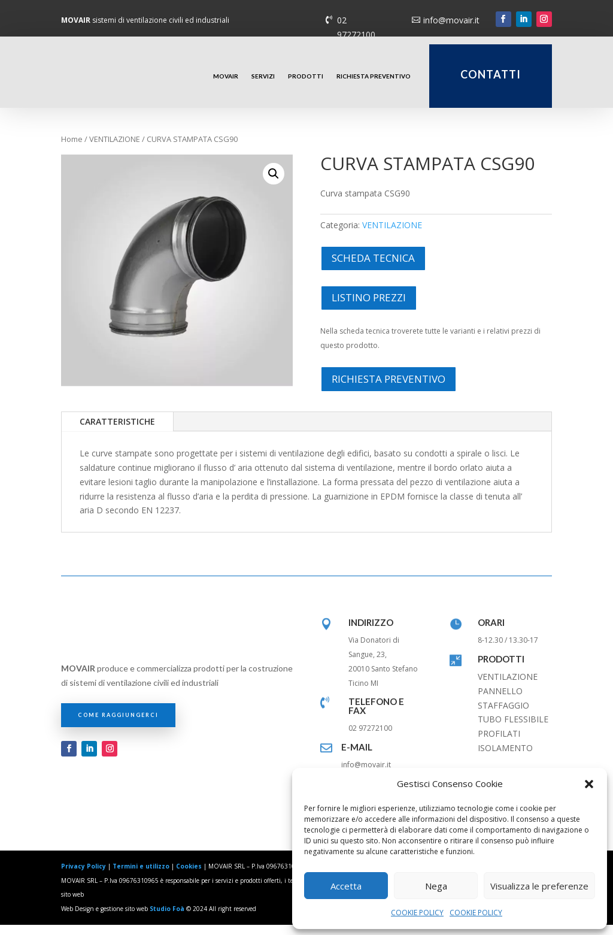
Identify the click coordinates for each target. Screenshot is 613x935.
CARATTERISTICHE (117, 431)
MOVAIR (225, 76)
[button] (589, 784)
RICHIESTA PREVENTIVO (373, 76)
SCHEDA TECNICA (373, 268)
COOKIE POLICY (417, 912)
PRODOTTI (305, 76)
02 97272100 (356, 27)
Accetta (346, 886)
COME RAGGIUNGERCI (118, 725)
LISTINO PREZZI (369, 307)
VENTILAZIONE (114, 149)
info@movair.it (451, 20)
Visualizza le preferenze (539, 886)
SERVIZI (263, 76)
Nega (436, 886)
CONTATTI (490, 74)
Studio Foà (167, 919)
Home (72, 149)
